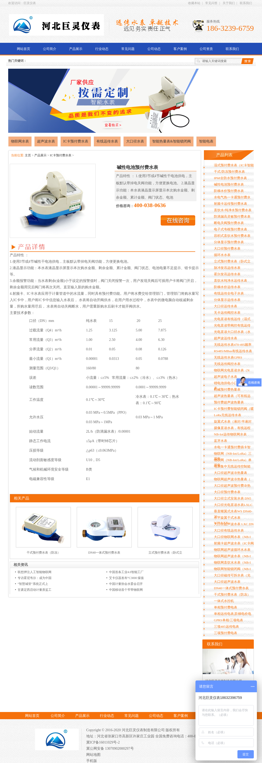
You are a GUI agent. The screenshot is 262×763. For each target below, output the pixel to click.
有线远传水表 (107, 141)
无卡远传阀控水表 (227, 312)
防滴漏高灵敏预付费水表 (232, 216)
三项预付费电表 (225, 633)
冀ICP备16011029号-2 (103, 742)
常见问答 (211, 3)
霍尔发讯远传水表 (227, 274)
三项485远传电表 (226, 626)
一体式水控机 (224, 601)
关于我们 (229, 3)
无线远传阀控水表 (227, 364)
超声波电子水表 (225, 377)
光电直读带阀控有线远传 (232, 325)
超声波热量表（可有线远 (232, 396)
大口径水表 (135, 141)
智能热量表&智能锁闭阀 (171, 141)
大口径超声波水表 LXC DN (234, 524)
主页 (28, 155)
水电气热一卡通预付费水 (232, 197)
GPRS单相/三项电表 (228, 620)
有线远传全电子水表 (229, 293)
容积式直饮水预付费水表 (232, 236)
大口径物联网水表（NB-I (232, 537)
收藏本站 (194, 3)
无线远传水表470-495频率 (233, 345)
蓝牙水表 (220, 441)
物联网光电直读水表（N (231, 370)
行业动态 (101, 49)
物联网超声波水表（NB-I (232, 556)
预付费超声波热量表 (229, 402)
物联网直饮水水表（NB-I (232, 562)
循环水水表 (222, 255)
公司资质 (206, 49)
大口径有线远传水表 (229, 530)
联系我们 (246, 3)
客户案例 (180, 49)
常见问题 (128, 49)
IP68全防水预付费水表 (230, 178)
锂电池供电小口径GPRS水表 (233, 385)
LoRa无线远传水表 (227, 415)
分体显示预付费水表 (229, 242)
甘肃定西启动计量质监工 (34, 590)
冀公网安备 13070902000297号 (110, 748)
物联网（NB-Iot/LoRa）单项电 (233, 462)
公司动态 (154, 49)
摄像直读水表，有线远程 (232, 428)
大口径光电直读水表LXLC (233, 505)
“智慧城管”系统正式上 (33, 584)
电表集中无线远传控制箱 (232, 466)
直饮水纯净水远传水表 (230, 280)
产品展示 (75, 49)
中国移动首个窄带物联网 (126, 590)
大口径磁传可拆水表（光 (232, 575)
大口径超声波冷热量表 (230, 473)
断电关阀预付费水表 (229, 223)
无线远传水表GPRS (228, 357)
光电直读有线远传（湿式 (232, 319)
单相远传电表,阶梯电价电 (232, 614)
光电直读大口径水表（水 (232, 332)
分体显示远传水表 (227, 300)
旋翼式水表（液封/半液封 (233, 421)
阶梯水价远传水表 (227, 287)
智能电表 (206, 141)
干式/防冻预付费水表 (229, 172)
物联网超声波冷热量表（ (232, 479)
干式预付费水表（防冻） (43, 552)
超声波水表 (46, 141)
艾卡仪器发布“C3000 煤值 (126, 578)
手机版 (91, 761)
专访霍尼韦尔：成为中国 (34, 578)
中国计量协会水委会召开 (126, 584)
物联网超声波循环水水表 (232, 550)
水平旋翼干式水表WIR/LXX (227, 520)
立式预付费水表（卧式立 (165, 552)
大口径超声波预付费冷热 (232, 485)
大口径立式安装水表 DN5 (232, 498)
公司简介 (49, 49)
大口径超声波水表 (227, 582)
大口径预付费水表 (227, 248)
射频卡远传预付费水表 (230, 204)
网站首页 (23, 49)
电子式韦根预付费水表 (230, 229)
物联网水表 (20, 141)
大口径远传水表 (225, 306)
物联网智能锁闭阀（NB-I (232, 569)
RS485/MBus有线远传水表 (233, 351)
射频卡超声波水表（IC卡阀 (234, 543)
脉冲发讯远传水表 (227, 268)
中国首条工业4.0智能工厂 (126, 572)
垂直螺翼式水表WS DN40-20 (233, 513)
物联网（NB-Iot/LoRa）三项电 (233, 456)
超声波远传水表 (225, 338)
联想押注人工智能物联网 (34, 572)
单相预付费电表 (225, 607)
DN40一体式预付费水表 (104, 552)
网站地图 (93, 755)
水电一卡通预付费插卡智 (232, 447)
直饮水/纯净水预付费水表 (233, 210)
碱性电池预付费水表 (229, 184)
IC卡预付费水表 (75, 141)
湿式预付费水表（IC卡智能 (234, 165)
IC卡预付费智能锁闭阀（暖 (234, 409)
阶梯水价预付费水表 (229, 191)
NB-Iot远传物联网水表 (230, 434)
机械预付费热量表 (227, 389)
